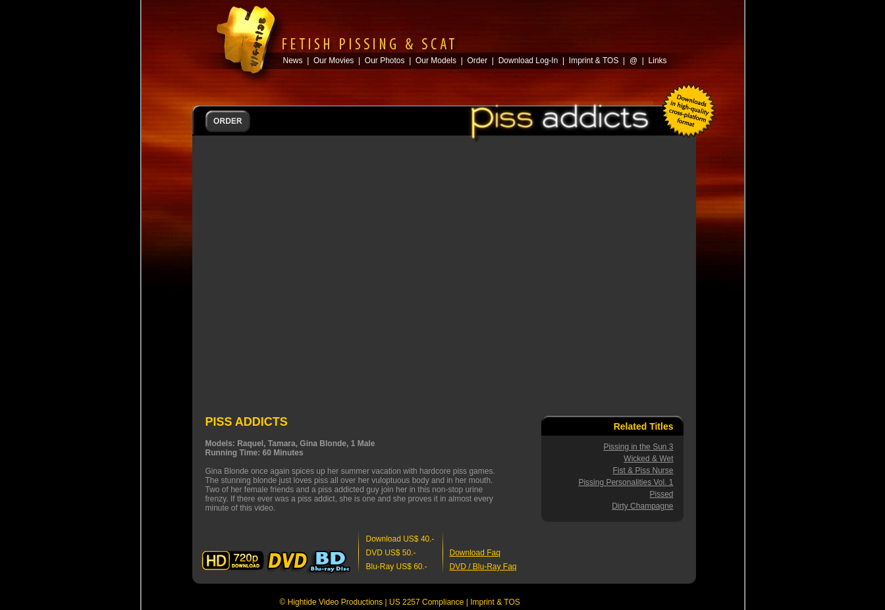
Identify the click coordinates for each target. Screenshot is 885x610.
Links (658, 60)
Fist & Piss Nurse (642, 470)
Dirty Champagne (642, 506)
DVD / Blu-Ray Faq (483, 566)
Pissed (661, 494)
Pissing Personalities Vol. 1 (625, 482)
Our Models (436, 60)
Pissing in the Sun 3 (638, 446)
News (293, 60)
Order (477, 60)
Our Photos (385, 60)
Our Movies (333, 60)
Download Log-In (528, 60)
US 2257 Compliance (426, 602)
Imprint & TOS (495, 602)
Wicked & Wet (648, 458)
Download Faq (475, 552)
